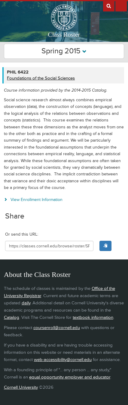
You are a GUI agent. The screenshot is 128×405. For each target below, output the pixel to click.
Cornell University (21, 387)
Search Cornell (108, 5)
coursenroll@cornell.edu (56, 328)
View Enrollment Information (36, 199)
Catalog (11, 317)
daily (26, 303)
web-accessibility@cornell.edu (63, 360)
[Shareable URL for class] (49, 246)
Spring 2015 (64, 51)
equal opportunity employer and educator (69, 377)
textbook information (93, 317)
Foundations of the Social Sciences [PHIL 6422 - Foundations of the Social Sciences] (41, 78)
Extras (121, 5)
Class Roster (64, 34)
